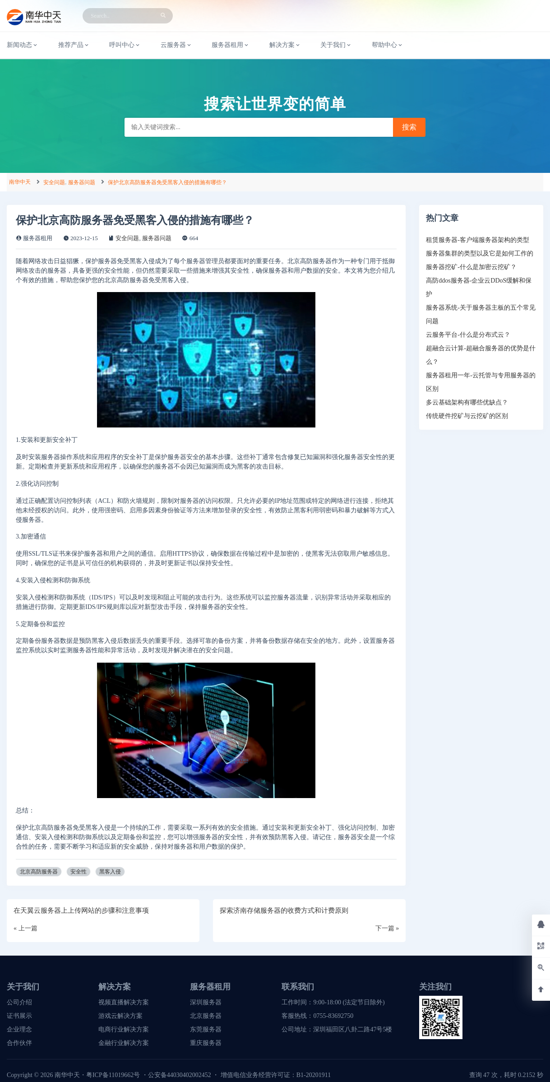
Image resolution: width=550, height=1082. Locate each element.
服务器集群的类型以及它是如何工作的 (479, 253)
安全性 (78, 871)
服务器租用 (231, 45)
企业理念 (19, 1029)
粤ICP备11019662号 (113, 1075)
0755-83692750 (333, 1015)
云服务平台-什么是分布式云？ (468, 334)
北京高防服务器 (39, 871)
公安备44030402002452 (179, 1075)
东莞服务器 (206, 1029)
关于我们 (336, 45)
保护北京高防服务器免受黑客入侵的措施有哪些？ (167, 182)
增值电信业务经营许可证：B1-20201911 (276, 1075)
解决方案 (285, 45)
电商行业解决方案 (123, 1029)
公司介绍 (19, 1002)
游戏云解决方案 (120, 1015)
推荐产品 (74, 45)
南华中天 (20, 182)
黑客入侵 (110, 871)
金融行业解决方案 (123, 1043)
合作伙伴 (19, 1043)
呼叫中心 (125, 45)
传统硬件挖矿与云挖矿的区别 (467, 416)
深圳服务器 (206, 1002)
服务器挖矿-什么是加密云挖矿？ (471, 267)
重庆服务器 (206, 1043)
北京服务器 (206, 1015)
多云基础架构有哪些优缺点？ (467, 402)
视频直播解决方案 (123, 1002)
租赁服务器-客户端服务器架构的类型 (477, 240)
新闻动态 (22, 45)
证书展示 (19, 1015)
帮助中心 (387, 45)
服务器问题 (81, 182)
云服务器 (176, 45)
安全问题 (54, 182)
